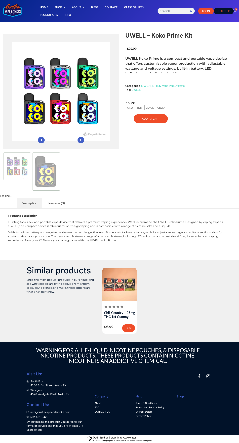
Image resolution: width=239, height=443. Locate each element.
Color (130, 103)
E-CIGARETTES (151, 85)
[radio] (130, 107)
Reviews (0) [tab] (56, 203)
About (78, 7)
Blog (94, 7)
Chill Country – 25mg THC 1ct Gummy (119, 315)
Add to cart (151, 118)
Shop (60, 7)
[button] (133, 78)
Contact (111, 7)
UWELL (136, 89)
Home (44, 7)
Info (68, 14)
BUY (128, 328)
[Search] (191, 11)
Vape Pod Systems (173, 85)
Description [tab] (29, 203)
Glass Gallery (134, 7)
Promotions (49, 14)
